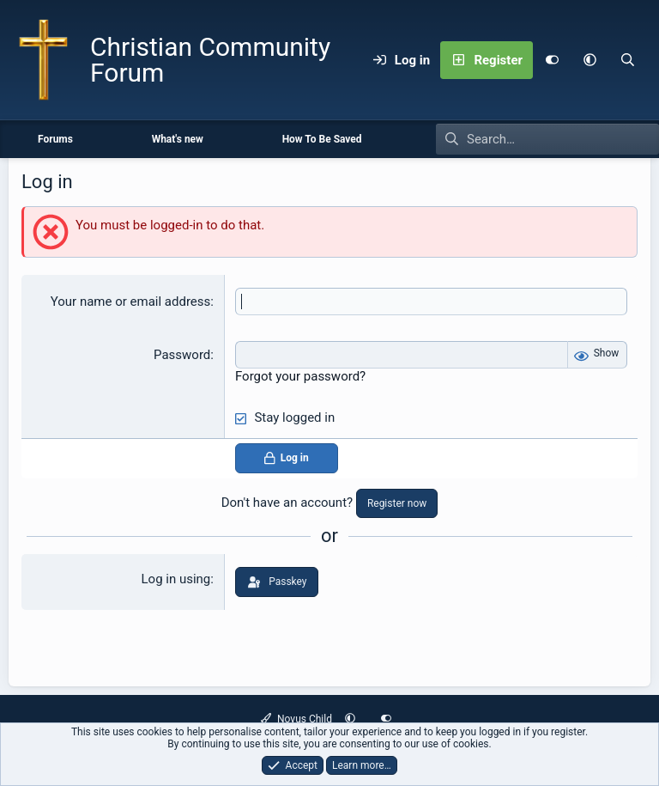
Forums (55, 139)
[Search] (627, 60)
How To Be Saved (322, 139)
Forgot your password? (300, 376)
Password (182, 355)
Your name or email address (131, 301)
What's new (177, 139)
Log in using (176, 579)
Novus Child (296, 719)
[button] (589, 60)
